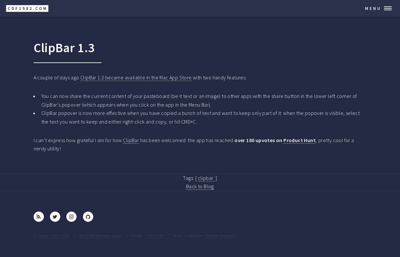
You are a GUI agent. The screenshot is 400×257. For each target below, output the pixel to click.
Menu (373, 8)
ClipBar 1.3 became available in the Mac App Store (136, 77)
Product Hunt (299, 140)
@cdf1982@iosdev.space (100, 235)
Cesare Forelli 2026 (53, 235)
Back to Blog (200, 186)
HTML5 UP (154, 235)
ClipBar (131, 140)
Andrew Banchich (221, 235)
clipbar (206, 178)
